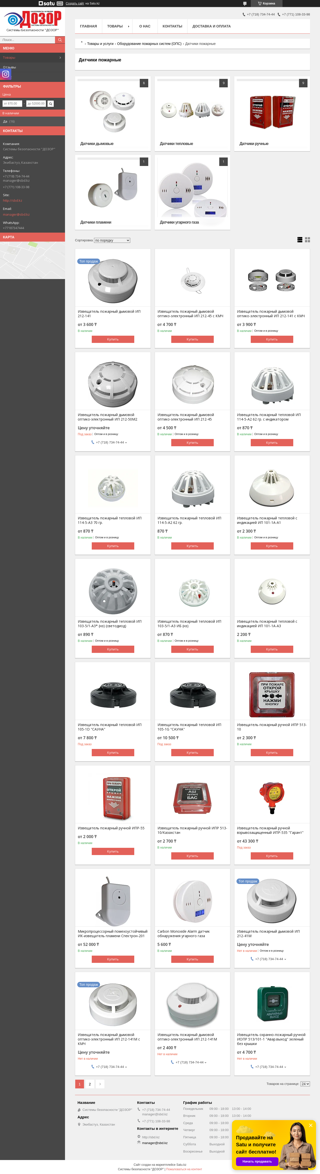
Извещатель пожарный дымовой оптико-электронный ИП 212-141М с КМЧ (109, 1039)
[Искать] (60, 40)
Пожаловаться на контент (184, 1169)
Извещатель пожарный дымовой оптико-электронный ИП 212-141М (187, 1036)
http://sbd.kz (12, 200)
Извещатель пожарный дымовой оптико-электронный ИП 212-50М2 (107, 417)
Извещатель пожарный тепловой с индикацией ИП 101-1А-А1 (267, 520)
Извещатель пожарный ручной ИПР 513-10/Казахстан (192, 830)
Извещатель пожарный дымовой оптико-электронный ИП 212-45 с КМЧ (190, 313)
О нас (7, 77)
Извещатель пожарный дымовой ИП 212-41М (268, 933)
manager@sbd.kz (16, 214)
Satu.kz (181, 1165)
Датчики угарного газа (179, 222)
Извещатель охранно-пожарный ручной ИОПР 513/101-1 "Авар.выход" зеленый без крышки (271, 1039)
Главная (88, 26)
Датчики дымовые (96, 144)
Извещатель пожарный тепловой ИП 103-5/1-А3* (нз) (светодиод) (110, 623)
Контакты (172, 26)
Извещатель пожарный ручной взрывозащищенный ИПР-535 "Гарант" (270, 830)
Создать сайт (75, 3)
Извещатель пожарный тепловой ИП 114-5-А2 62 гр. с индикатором (269, 417)
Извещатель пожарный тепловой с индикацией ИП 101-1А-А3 (267, 623)
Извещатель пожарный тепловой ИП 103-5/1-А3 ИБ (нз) (189, 623)
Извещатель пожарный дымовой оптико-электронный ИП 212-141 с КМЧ (271, 313)
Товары (9, 57)
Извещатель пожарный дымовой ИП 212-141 (109, 313)
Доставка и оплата (211, 26)
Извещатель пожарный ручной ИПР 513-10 (272, 727)
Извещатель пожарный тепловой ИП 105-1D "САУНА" (110, 727)
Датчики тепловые (176, 144)
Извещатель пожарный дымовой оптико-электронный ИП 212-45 (186, 417)
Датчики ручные (254, 144)
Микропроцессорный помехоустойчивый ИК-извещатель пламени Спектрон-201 (113, 933)
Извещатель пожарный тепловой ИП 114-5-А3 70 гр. (110, 520)
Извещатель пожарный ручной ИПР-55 (111, 828)
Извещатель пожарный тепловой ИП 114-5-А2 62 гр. (189, 520)
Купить (113, 339)
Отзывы (9, 67)
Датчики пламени (95, 222)
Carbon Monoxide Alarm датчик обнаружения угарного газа (184, 933)
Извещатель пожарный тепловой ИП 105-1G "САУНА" (189, 727)
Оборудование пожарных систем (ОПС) (149, 44)
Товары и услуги (100, 44)
